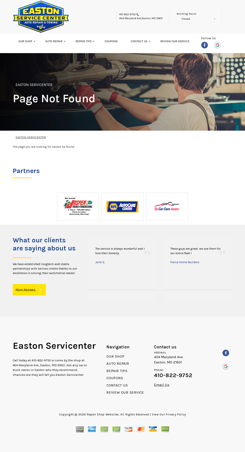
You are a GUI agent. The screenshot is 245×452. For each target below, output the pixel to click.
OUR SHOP (25, 41)
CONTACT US (139, 41)
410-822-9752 (127, 14)
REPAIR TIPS (83, 41)
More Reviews (28, 290)
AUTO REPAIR (54, 41)
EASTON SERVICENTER (34, 85)
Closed (186, 18)
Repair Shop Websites (103, 414)
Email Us (162, 385)
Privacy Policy (176, 414)
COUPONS (111, 41)
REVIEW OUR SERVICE (174, 41)
